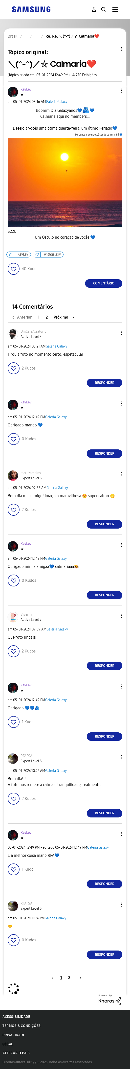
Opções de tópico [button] (113, 49)
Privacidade (13, 1035)
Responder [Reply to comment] (104, 383)
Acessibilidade (16, 1017)
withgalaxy (52, 254)
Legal (7, 1044)
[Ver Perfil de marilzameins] (31, 473)
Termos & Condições (21, 1026)
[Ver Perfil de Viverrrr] (26, 614)
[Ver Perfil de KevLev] (26, 89)
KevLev (23, 254)
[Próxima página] (63, 317)
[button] (114, 90)
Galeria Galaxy (56, 102)
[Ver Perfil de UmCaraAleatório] (33, 331)
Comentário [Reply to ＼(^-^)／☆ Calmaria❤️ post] (103, 283)
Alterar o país (16, 1053)
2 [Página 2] (47, 317)
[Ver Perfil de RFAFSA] (26, 756)
